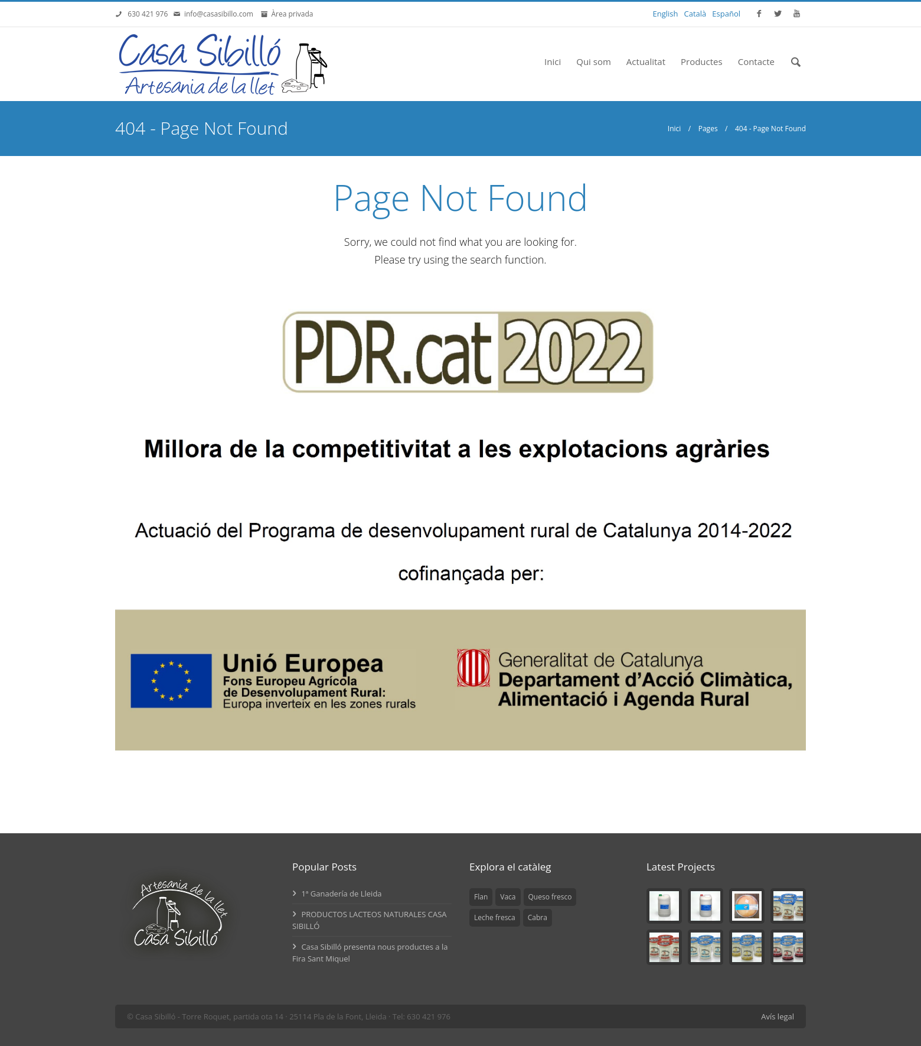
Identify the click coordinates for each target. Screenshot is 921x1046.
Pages (708, 129)
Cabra (537, 917)
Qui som (593, 61)
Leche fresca (494, 917)
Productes (702, 61)
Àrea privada (290, 14)
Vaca (507, 897)
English (665, 13)
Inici (552, 61)
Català (695, 13)
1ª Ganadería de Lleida (337, 893)
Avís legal (777, 1016)
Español (726, 13)
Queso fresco (550, 897)
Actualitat (645, 61)
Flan (481, 897)
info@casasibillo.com (221, 14)
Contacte (756, 61)
